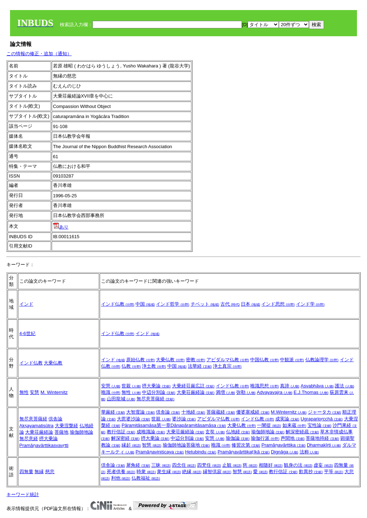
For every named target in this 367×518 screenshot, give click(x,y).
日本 (250, 304)
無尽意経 (28, 438)
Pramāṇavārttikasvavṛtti (43, 445)
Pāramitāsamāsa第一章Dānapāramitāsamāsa (173, 425)
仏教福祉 (146, 478)
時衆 (146, 471)
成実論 (287, 419)
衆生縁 (169, 471)
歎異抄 (311, 471)
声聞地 (293, 438)
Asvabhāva (317, 385)
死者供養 (121, 471)
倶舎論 (55, 419)
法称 (309, 452)
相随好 (271, 465)
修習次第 (246, 445)
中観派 (292, 359)
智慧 (151, 445)
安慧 (34, 392)
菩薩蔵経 (220, 412)
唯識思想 (264, 385)
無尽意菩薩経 (156, 398)
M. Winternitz (54, 392)
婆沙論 (184, 419)
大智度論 (140, 412)
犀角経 (138, 465)
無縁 (39, 471)
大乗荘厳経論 (196, 392)
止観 (232, 465)
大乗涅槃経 (66, 425)
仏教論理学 (322, 359)
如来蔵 (294, 425)
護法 (344, 385)
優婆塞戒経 (253, 412)
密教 (195, 359)
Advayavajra (274, 392)
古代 (230, 304)
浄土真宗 (227, 366)
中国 (145, 304)
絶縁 (191, 471)
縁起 (131, 445)
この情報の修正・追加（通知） (39, 53)
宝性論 (320, 425)
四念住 (184, 465)
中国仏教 (264, 359)
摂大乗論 (156, 385)
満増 (225, 392)
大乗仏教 (53, 363)
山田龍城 (121, 398)
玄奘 (215, 431)
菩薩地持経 (322, 438)
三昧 (161, 465)
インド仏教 (117, 304)
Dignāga (284, 452)
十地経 (193, 412)
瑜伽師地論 (81, 432)
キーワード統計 (22, 494)
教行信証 (121, 431)
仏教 (131, 366)
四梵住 (209, 465)
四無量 (26, 471)
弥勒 (246, 392)
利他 (120, 478)
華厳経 (113, 412)
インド (26, 304)
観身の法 (298, 465)
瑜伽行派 (265, 438)
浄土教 (154, 366)
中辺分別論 (158, 392)
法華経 (200, 366)
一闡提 (269, 425)
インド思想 (278, 304)
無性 (24, 392)
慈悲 (49, 471)
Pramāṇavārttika (283, 445)
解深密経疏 (302, 431)
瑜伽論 (238, 438)
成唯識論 (151, 431)
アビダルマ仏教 (227, 359)
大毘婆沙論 (133, 419)
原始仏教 (140, 359)
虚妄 (323, 465)
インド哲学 (172, 304)
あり (60, 227)
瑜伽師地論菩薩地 (186, 445)
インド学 (310, 304)
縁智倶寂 (217, 471)
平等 (333, 471)
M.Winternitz (288, 412)
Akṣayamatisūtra (36, 425)
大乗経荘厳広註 (193, 385)
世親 (131, 385)
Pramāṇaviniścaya (159, 452)
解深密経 (125, 438)
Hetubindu (200, 452)
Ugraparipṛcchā (322, 419)
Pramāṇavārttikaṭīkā (244, 452)
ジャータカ (324, 412)
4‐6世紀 (27, 333)
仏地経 (238, 431)
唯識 (110, 392)
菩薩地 (61, 432)
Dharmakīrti (324, 445)
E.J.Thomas (311, 392)
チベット (205, 304)
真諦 (289, 385)
